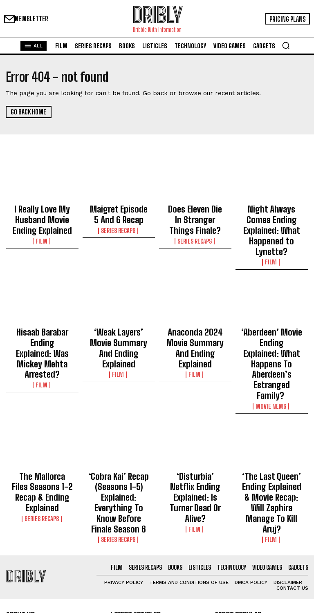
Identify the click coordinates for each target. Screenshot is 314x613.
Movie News (271, 345)
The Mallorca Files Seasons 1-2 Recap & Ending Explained (42, 421)
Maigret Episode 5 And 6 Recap (119, 211)
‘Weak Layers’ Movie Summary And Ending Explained (119, 315)
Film (42, 231)
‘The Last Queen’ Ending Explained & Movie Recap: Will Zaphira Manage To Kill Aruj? (271, 428)
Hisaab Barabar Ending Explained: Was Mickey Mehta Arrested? (42, 315)
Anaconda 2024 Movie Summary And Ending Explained (195, 315)
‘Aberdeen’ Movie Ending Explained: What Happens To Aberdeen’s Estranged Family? (271, 322)
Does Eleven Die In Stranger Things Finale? (195, 215)
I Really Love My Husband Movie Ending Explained (42, 215)
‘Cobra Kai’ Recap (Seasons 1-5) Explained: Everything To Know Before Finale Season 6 (118, 428)
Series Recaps (119, 224)
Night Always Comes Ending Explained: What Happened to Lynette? (271, 219)
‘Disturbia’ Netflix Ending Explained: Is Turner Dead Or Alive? (195, 421)
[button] (286, 45)
